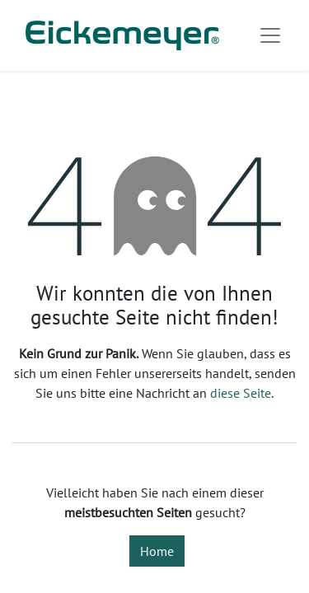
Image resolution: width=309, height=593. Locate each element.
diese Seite (240, 393)
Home (157, 551)
